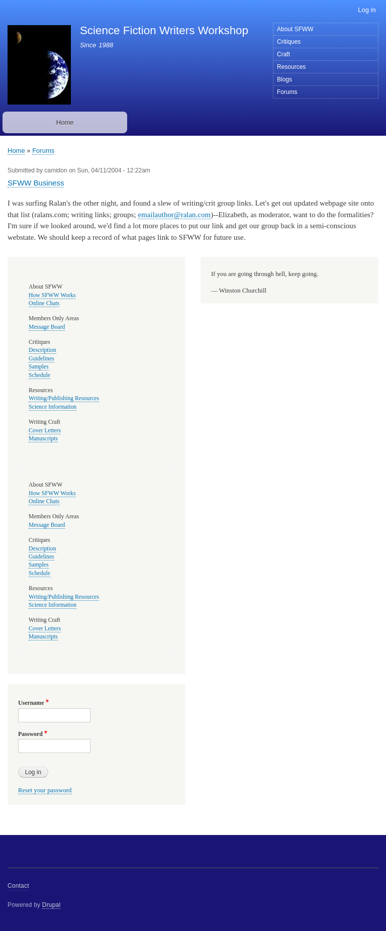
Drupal (51, 904)
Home (65, 122)
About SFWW (295, 29)
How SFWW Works (52, 295)
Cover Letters (45, 430)
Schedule (39, 375)
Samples (39, 366)
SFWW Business (36, 182)
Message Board (47, 327)
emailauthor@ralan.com (174, 215)
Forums (287, 92)
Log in (366, 10)
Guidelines (41, 358)
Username (31, 702)
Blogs (284, 79)
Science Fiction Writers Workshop (164, 30)
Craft (283, 54)
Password (30, 733)
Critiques (289, 41)
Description (42, 350)
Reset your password (45, 790)
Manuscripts (43, 438)
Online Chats (44, 303)
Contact (18, 885)
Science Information (52, 407)
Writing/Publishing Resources (64, 398)
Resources (291, 66)
